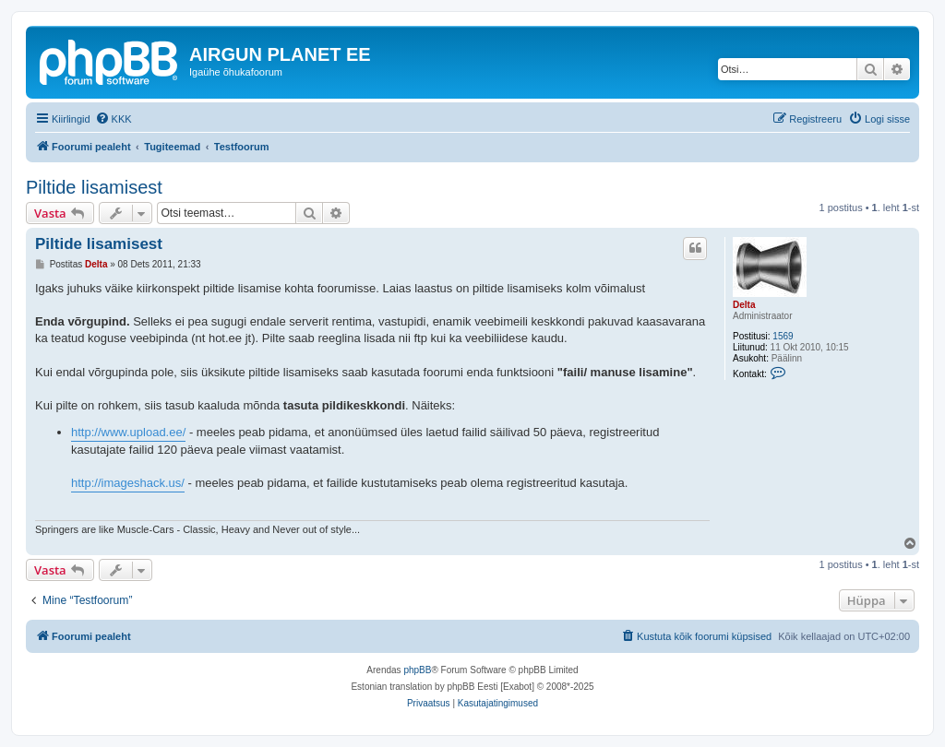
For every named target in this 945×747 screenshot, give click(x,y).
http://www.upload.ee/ (128, 432)
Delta (744, 305)
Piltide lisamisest (94, 187)
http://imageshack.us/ (128, 483)
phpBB (417, 670)
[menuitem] (113, 119)
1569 (782, 336)
